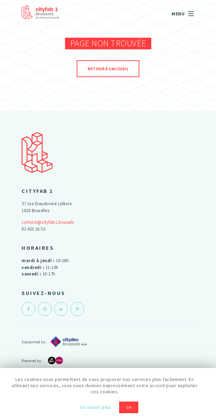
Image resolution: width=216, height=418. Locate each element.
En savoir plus (95, 407)
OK (129, 407)
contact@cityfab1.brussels (48, 222)
